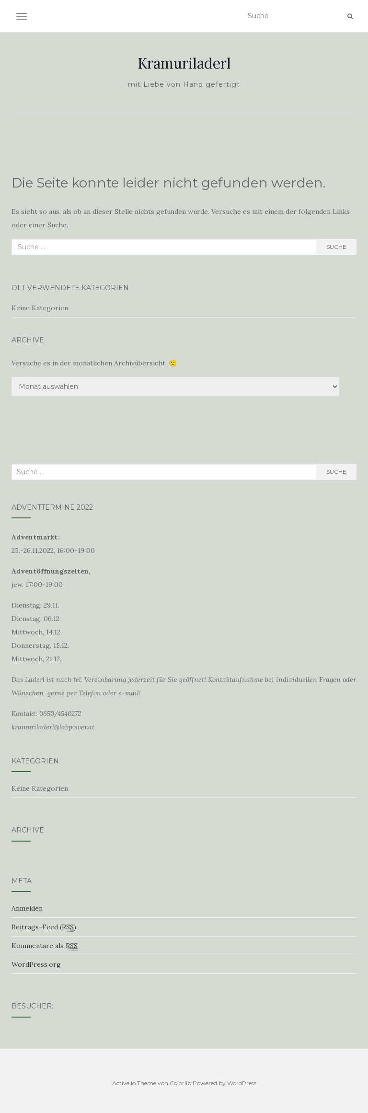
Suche (336, 246)
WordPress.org (36, 964)
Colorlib (180, 1083)
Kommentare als (45, 945)
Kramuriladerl (184, 63)
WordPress (241, 1083)
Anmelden (27, 908)
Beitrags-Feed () (44, 927)
